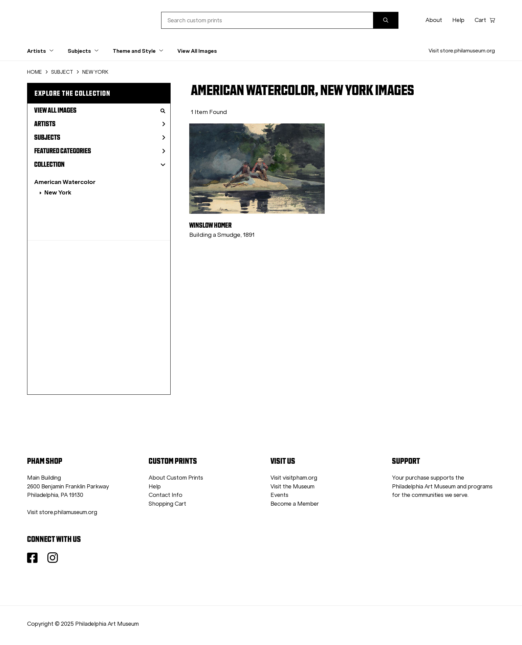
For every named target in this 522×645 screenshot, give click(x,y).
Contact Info (165, 495)
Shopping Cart (167, 504)
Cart (485, 20)
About (434, 20)
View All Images (197, 50)
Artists (99, 123)
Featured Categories (99, 150)
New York (57, 192)
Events (279, 495)
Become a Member (294, 504)
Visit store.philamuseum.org (462, 50)
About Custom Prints (176, 478)
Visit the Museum (292, 486)
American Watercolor (64, 182)
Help (458, 20)
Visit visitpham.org (293, 478)
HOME (34, 72)
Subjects (99, 137)
